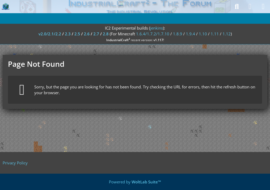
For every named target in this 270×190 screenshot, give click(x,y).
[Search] (237, 6)
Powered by (135, 181)
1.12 (227, 33)
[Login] (250, 6)
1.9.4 (190, 33)
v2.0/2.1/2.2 (49, 33)
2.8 (106, 33)
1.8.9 (177, 33)
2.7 (96, 33)
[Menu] (263, 6)
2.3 (68, 33)
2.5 (77, 33)
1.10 (203, 33)
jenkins (156, 28)
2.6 (87, 33)
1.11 (215, 33)
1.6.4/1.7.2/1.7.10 (152, 33)
